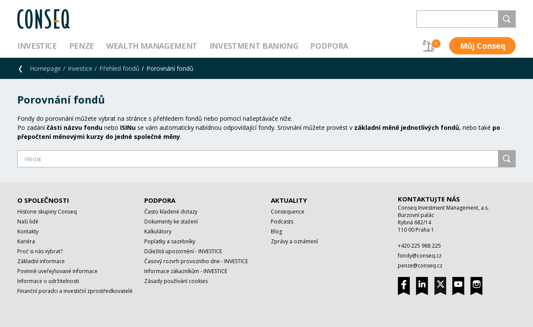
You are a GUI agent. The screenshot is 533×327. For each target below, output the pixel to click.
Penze (81, 46)
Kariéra (26, 241)
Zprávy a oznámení (294, 241)
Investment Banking (253, 46)
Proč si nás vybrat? (40, 251)
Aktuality (289, 200)
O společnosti (43, 200)
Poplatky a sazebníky (169, 241)
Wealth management (151, 46)
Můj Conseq (482, 46)
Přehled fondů (119, 68)
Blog (276, 231)
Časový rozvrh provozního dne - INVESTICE (196, 261)
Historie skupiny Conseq (47, 211)
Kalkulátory (157, 231)
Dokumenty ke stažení (171, 221)
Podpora (329, 46)
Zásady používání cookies (176, 281)
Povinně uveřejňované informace (57, 271)
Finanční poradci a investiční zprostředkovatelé (75, 291)
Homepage (45, 68)
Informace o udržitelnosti (48, 281)
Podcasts (282, 221)
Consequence (288, 211)
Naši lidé (27, 221)
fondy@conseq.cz (419, 255)
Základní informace (41, 261)
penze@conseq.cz (420, 265)
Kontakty (27, 231)
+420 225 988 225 (419, 245)
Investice (37, 46)
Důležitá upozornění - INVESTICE (183, 251)
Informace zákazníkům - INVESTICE (185, 271)
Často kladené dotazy (170, 211)
